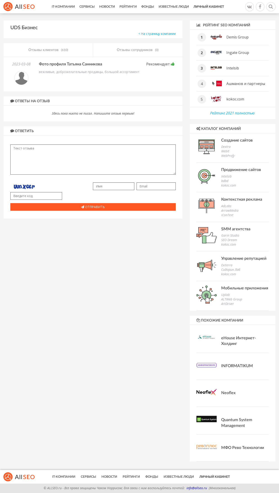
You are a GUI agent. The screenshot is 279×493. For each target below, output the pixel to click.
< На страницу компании (157, 33)
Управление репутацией (243, 259)
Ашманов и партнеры (245, 83)
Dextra (226, 146)
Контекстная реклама (241, 200)
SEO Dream (229, 240)
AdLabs (226, 206)
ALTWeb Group (231, 299)
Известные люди (174, 6)
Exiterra (226, 265)
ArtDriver (227, 304)
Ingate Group (237, 52)
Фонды (147, 6)
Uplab (225, 295)
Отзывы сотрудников (138, 50)
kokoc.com (235, 99)
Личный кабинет (209, 6)
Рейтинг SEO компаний (223, 25)
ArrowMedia (229, 210)
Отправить (93, 207)
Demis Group (237, 37)
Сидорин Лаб (230, 269)
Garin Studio (230, 235)
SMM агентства (235, 229)
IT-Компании (63, 6)
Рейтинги (128, 6)
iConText (227, 215)
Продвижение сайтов (241, 170)
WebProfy (227, 155)
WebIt (225, 151)
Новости (107, 6)
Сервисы (87, 6)
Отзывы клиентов (48, 50)
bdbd (224, 181)
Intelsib (232, 68)
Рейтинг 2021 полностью (232, 113)
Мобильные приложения (244, 288)
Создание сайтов (237, 140)
